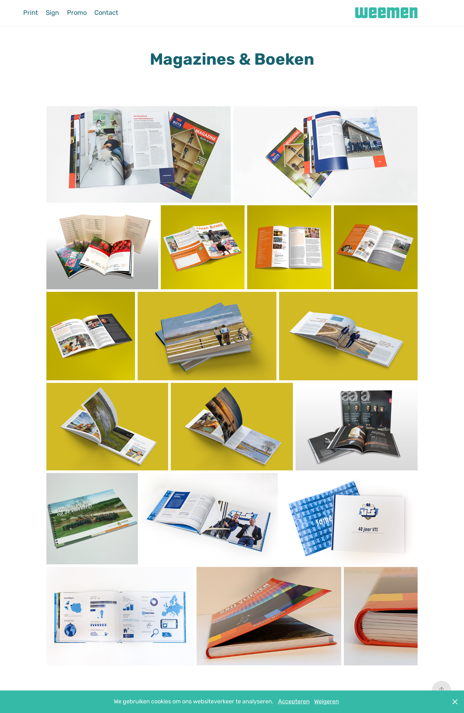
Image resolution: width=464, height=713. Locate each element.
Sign (52, 12)
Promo (77, 12)
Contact (106, 12)
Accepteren (294, 701)
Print (30, 12)
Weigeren (326, 701)
